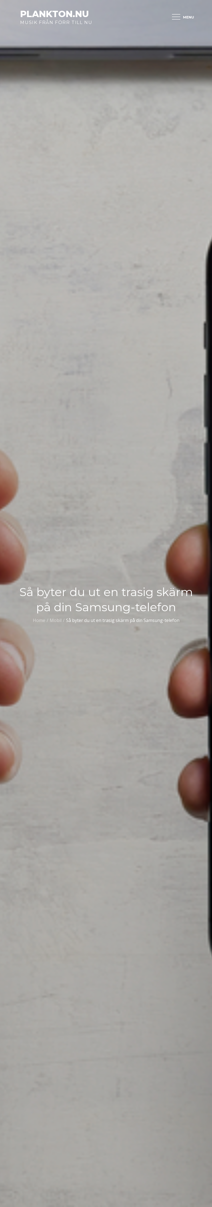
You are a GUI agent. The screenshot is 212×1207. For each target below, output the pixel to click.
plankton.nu (54, 14)
